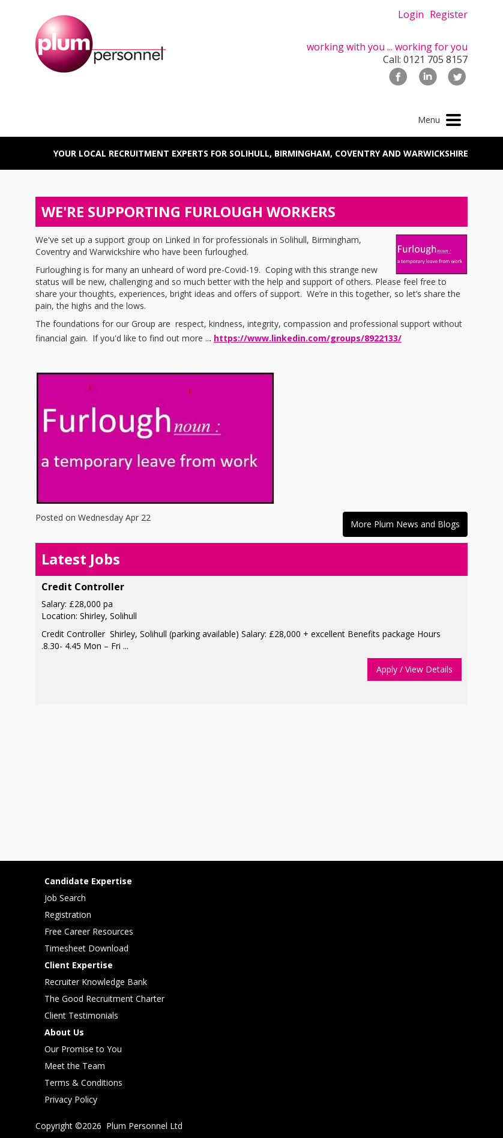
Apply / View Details (414, 669)
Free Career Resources (88, 931)
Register (449, 14)
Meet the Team (74, 1065)
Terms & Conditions (83, 1082)
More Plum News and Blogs (405, 524)
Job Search (65, 897)
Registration (67, 914)
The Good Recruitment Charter (104, 998)
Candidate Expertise (88, 881)
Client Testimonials (81, 1015)
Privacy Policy (70, 1099)
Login (411, 14)
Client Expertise (78, 965)
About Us (64, 1032)
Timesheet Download (86, 948)
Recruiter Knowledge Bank (95, 981)
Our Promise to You (83, 1049)
